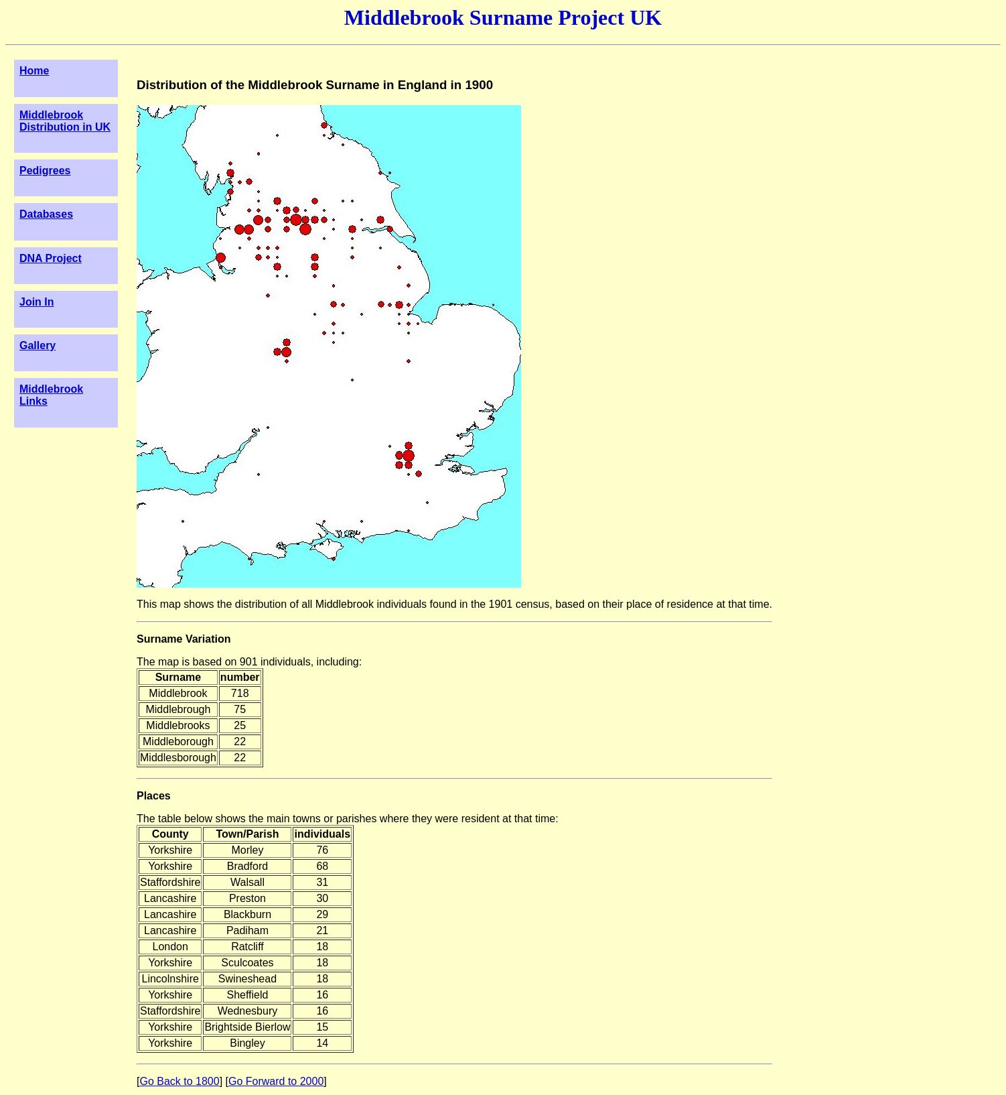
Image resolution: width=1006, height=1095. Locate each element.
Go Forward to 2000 (276, 1081)
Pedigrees (44, 170)
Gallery (37, 345)
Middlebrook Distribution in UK (65, 121)
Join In (36, 302)
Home (34, 70)
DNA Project (50, 258)
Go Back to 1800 (179, 1081)
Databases (46, 214)
